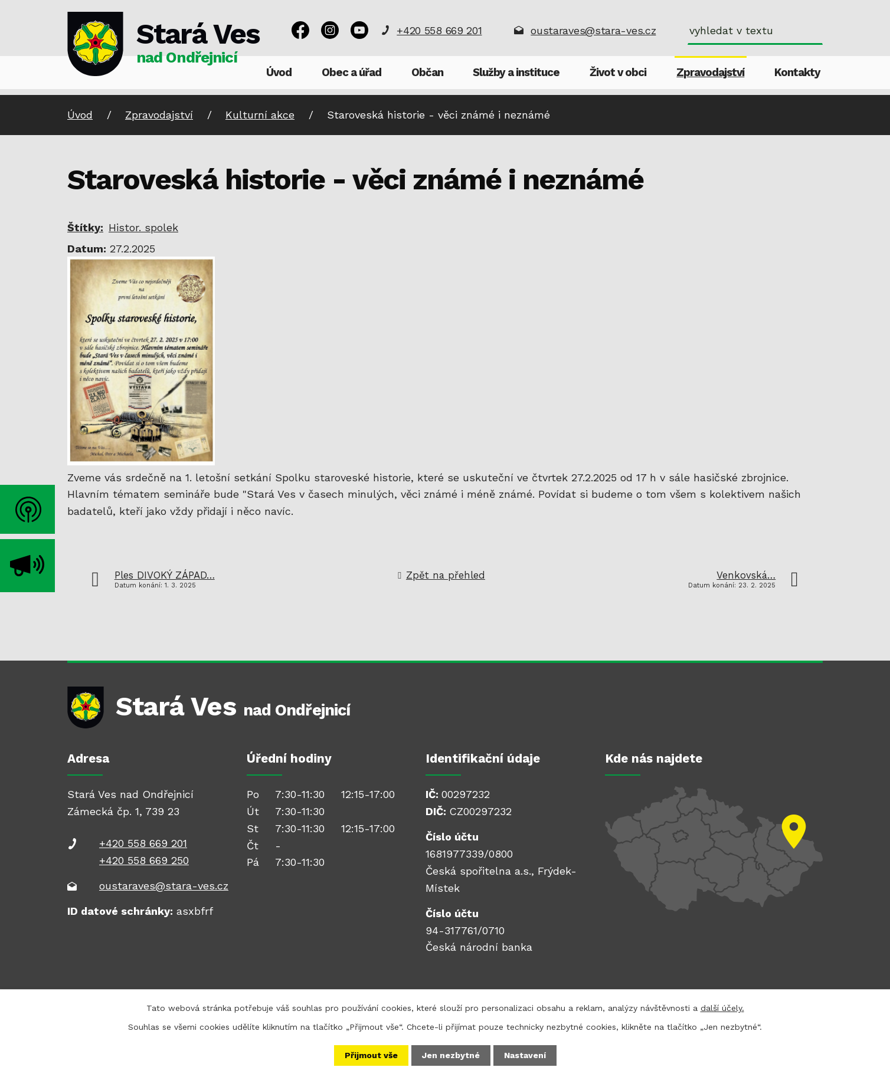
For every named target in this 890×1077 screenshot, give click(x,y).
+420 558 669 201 (439, 30)
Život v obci (618, 72)
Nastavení (525, 1055)
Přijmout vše (371, 1055)
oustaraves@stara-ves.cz (593, 30)
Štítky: (85, 227)
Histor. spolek (143, 227)
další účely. (722, 1008)
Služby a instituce (516, 72)
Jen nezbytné (451, 1055)
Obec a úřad (351, 72)
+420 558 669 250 (144, 860)
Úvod (279, 72)
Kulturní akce (260, 115)
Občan (427, 72)
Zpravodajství (710, 72)
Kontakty (797, 72)
